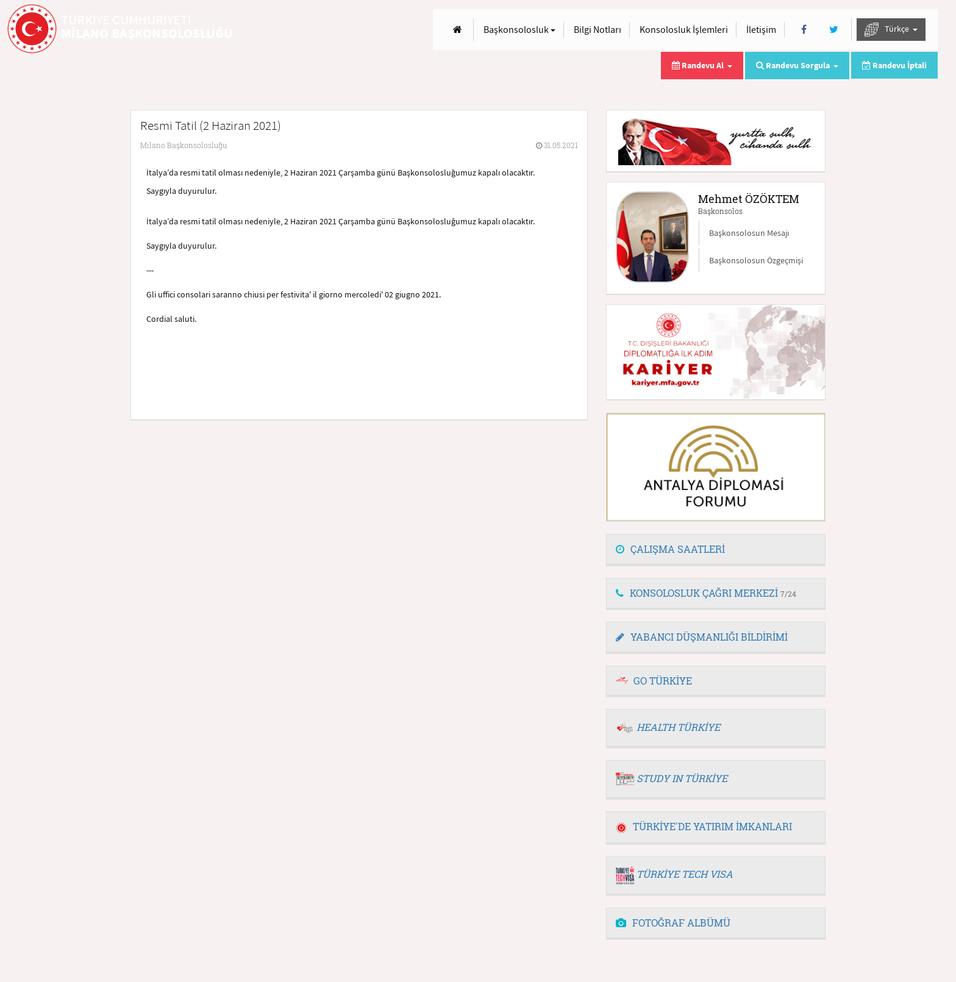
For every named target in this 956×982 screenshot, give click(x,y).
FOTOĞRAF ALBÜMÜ (673, 922)
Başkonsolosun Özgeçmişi (756, 260)
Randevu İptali (894, 65)
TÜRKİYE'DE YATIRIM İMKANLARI (704, 826)
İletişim (761, 29)
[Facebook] (804, 29)
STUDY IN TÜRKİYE (682, 778)
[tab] (716, 550)
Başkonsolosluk (519, 29)
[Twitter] (833, 29)
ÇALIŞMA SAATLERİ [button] (670, 549)
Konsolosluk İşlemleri (684, 29)
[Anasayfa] (457, 29)
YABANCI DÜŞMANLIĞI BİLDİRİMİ (702, 636)
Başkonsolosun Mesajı (749, 232)
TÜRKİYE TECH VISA (685, 873)
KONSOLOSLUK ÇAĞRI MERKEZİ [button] (706, 592)
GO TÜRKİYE (662, 680)
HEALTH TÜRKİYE (678, 726)
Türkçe (891, 30)
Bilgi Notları (597, 29)
